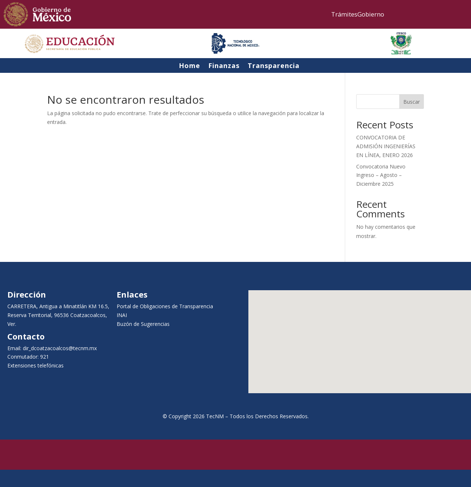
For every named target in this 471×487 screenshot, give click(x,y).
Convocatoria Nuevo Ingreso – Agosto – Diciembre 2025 (381, 175)
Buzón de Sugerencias (143, 323)
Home (189, 66)
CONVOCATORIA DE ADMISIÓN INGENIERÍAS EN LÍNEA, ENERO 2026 (385, 146)
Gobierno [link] (370, 14)
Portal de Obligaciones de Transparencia (165, 306)
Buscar (411, 101)
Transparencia (274, 66)
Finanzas (224, 66)
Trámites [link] (344, 14)
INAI (122, 315)
